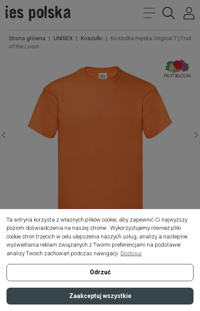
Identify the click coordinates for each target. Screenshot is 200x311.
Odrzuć (100, 272)
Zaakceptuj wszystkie (100, 295)
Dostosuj (131, 253)
